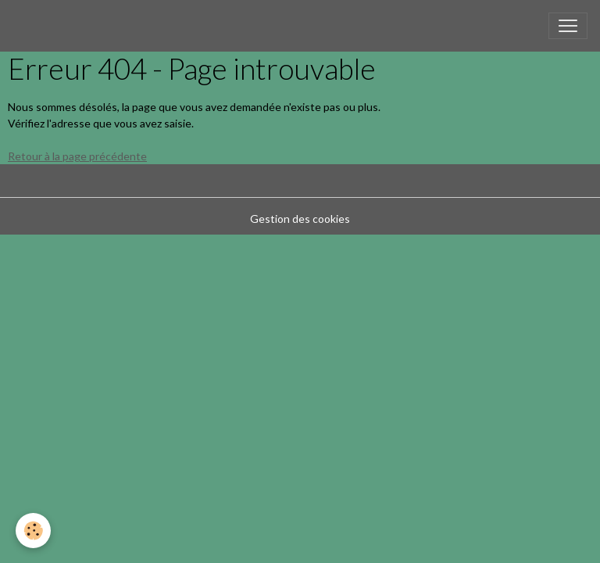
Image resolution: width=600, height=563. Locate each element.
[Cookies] (33, 530)
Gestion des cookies (300, 218)
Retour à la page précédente (77, 156)
